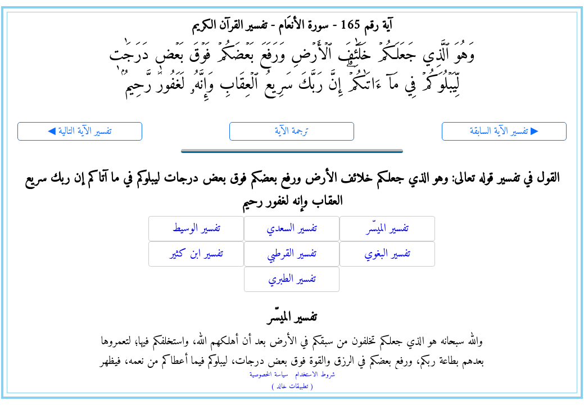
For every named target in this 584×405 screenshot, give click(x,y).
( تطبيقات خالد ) (292, 387)
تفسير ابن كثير (196, 254)
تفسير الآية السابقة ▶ (504, 131)
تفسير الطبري (292, 279)
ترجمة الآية (292, 131)
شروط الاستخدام (315, 375)
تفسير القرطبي (291, 254)
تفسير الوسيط (196, 228)
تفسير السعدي (291, 228)
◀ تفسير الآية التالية (79, 131)
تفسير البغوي (387, 254)
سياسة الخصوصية (269, 375)
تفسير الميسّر (387, 228)
